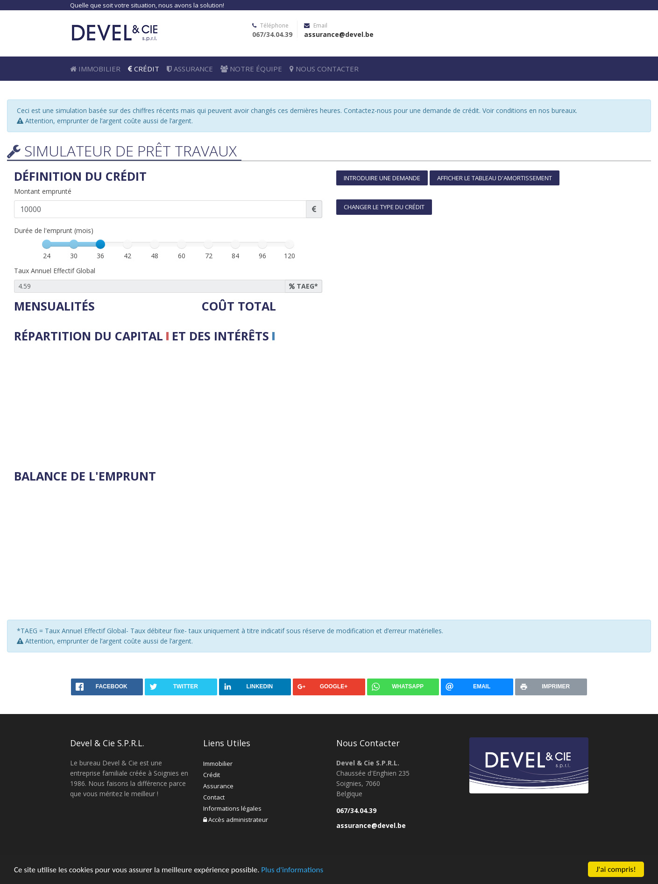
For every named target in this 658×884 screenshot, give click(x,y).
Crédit (143, 68)
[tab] (490, 199)
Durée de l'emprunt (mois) (53, 230)
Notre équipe (251, 68)
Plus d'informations (292, 870)
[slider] (100, 244)
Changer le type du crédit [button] (384, 207)
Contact (214, 797)
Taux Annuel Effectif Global (54, 270)
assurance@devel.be (339, 34)
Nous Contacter (324, 68)
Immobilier (95, 68)
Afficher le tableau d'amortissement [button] (494, 178)
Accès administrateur (235, 819)
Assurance (190, 68)
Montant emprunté (42, 191)
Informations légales (232, 808)
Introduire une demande (382, 178)
